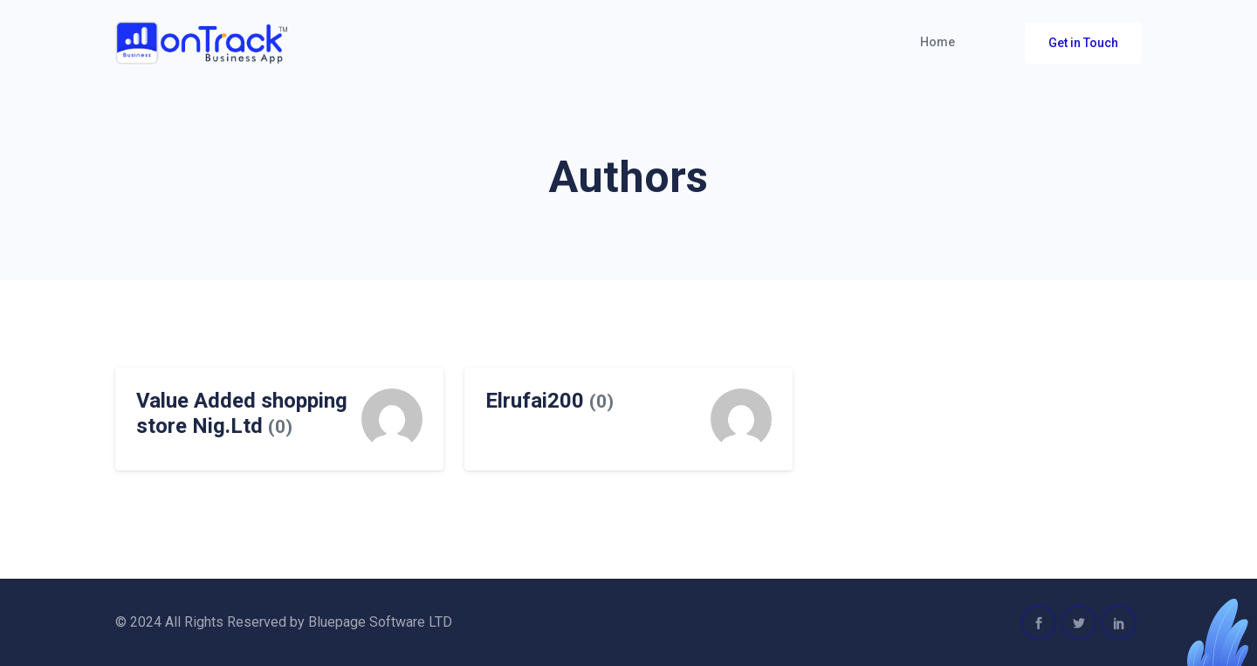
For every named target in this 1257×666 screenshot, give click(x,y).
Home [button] (937, 42)
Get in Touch (1083, 43)
